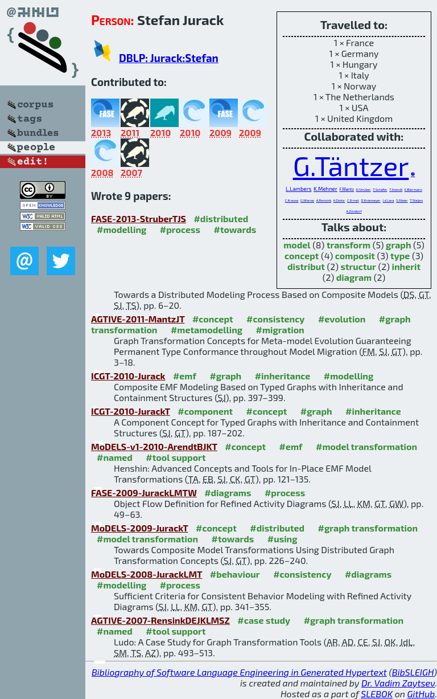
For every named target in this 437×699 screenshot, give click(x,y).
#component (205, 411)
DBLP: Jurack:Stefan (168, 57)
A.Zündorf (354, 211)
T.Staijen (416, 200)
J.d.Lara (388, 200)
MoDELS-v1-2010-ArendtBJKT (154, 446)
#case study (263, 620)
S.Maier (401, 200)
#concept (212, 318)
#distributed (220, 218)
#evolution (341, 318)
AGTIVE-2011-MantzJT (137, 318)
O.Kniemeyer (370, 200)
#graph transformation (368, 527)
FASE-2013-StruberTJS (138, 218)
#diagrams (227, 492)
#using (282, 538)
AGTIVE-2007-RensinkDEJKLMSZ (160, 620)
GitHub (421, 693)
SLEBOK (377, 693)
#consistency (275, 318)
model (296, 244)
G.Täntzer (351, 165)
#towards (235, 229)
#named (115, 457)
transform (348, 244)
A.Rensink (324, 200)
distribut (306, 266)
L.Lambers (298, 188)
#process (180, 229)
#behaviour (235, 574)
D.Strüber (363, 189)
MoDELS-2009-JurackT (139, 527)
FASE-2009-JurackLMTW (144, 492)
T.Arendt (395, 189)
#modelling (121, 229)
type (400, 255)
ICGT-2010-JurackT (130, 411)
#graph (225, 375)
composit (355, 255)
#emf (184, 375)
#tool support (175, 457)
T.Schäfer (380, 189)
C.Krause (292, 200)
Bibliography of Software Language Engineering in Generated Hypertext (239, 672)
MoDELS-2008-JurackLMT (146, 574)
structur (358, 266)
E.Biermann (413, 189)
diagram (354, 277)
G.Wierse (307, 200)
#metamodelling (206, 329)
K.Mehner (325, 188)
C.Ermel (353, 200)
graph (398, 244)
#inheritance (283, 375)
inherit (406, 266)
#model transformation (366, 446)
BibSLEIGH (413, 672)
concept (302, 255)
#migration (280, 329)
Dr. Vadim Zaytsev (398, 682)
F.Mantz (346, 189)
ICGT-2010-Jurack (128, 375)
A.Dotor (339, 200)
